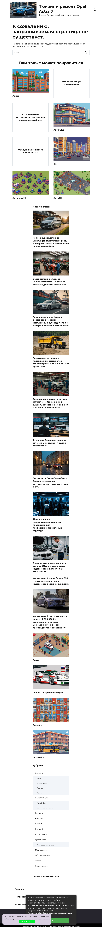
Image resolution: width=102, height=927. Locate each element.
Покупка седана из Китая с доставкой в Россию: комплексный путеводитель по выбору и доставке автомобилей (51, 319)
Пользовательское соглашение (32, 890)
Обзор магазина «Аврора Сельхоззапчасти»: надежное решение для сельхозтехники (49, 280)
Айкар (15, 96)
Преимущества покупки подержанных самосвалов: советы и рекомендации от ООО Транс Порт (51, 360)
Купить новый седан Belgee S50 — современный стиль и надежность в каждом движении (51, 576)
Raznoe (40, 782)
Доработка (40, 833)
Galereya (39, 767)
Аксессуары (41, 828)
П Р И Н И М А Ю (27, 921)
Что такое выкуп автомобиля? (71, 83)
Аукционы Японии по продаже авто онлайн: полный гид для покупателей (50, 440)
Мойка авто (41, 844)
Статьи (38, 854)
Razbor (38, 817)
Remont (39, 823)
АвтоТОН (58, 197)
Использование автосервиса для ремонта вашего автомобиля (30, 117)
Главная (19, 883)
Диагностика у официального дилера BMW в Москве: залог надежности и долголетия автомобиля (49, 563)
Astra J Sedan (42, 777)
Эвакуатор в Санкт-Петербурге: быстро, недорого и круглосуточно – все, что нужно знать (50, 479)
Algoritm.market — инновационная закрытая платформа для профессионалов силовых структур (47, 521)
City (56, 164)
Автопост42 (19, 197)
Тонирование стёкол (46, 839)
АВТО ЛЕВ (59, 130)
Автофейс (38, 751)
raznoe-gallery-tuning (45, 802)
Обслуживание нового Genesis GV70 (30, 150)
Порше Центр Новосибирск (48, 687)
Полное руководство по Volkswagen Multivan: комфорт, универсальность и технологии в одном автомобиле (51, 241)
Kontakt (39, 807)
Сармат (37, 654)
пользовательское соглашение (36, 919)
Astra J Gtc (41, 772)
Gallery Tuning (41, 791)
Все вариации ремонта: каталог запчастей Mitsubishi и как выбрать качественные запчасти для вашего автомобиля (51, 401)
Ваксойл (37, 719)
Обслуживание (42, 849)
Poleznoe (39, 812)
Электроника (41, 860)
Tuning (39, 787)
